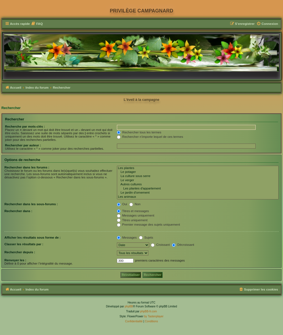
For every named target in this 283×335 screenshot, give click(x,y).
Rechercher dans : (18, 211)
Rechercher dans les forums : (26, 167)
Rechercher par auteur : (23, 145)
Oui (122, 204)
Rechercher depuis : (19, 252)
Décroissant (183, 244)
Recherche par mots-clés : (25, 126)
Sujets (146, 237)
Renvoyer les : (15, 260)
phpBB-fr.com (148, 311)
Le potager (197, 172)
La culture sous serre (197, 176)
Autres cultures (197, 185)
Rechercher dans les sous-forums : (31, 204)
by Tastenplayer (154, 316)
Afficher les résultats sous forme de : (32, 237)
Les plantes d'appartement (197, 189)
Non (134, 204)
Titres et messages (133, 211)
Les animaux (197, 197)
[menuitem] (37, 23)
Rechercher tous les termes (139, 132)
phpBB (129, 306)
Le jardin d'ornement (197, 193)
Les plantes (197, 168)
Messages (127, 237)
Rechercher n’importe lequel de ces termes (150, 136)
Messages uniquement (135, 215)
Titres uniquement (132, 220)
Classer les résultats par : (23, 244)
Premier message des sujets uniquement (148, 224)
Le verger (197, 180)
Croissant (160, 244)
